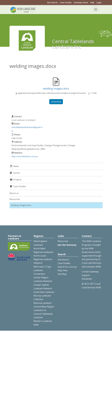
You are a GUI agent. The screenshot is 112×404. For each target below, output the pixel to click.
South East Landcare (44, 292)
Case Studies (66, 2)
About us (14, 193)
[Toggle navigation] (95, 9)
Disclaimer (87, 278)
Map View (62, 270)
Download (56, 101)
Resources (15, 199)
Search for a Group (67, 266)
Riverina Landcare (43, 303)
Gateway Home (81, 2)
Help (92, 2)
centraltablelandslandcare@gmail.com (27, 129)
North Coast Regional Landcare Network (43, 259)
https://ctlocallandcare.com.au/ (25, 156)
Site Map (62, 274)
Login (99, 2)
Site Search (52, 2)
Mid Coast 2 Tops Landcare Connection (42, 270)
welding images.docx (56, 88)
